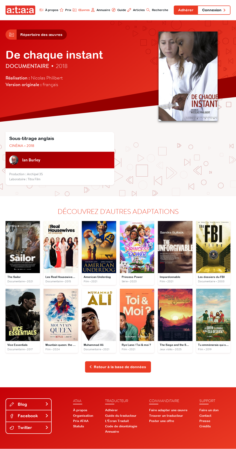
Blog (29, 404)
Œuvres (80, 10)
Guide (118, 10)
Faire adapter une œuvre (168, 410)
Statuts (78, 427)
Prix (65, 10)
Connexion (214, 10)
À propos (48, 10)
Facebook (29, 416)
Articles (135, 10)
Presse (204, 421)
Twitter (29, 428)
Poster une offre (161, 421)
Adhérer (185, 10)
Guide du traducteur (120, 416)
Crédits (205, 427)
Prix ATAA (80, 421)
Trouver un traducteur (166, 416)
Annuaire (100, 10)
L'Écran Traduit (117, 421)
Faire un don (208, 410)
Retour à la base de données (117, 367)
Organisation (83, 416)
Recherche (157, 10)
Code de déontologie (121, 427)
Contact (205, 416)
